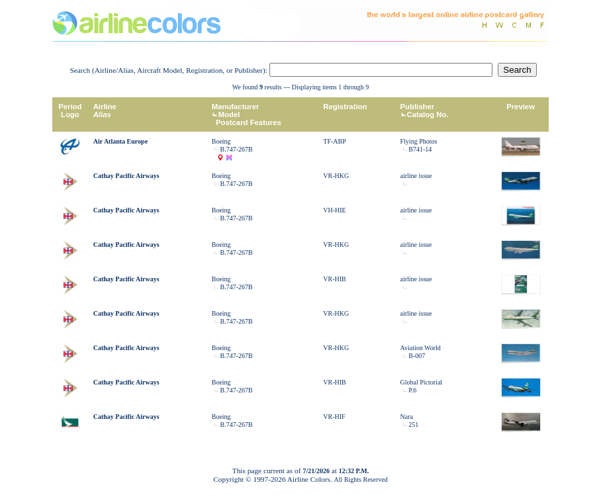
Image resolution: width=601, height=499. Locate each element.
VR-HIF (334, 416)
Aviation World (420, 347)
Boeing (221, 141)
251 (413, 424)
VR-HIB (334, 279)
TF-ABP (334, 141)
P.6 (412, 390)
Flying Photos (419, 141)
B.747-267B (236, 149)
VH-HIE (334, 210)
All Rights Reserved (361, 479)
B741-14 (420, 149)
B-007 (416, 355)
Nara (406, 416)
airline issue (416, 175)
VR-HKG (336, 175)
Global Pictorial (421, 382)
